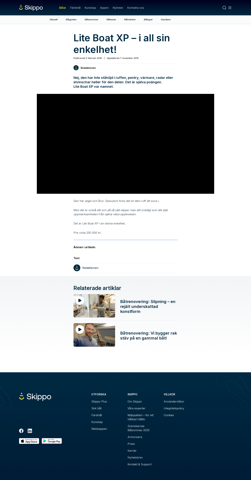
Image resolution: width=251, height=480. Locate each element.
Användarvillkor (174, 401)
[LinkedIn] (30, 431)
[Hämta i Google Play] (52, 441)
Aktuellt (54, 19)
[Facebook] (21, 431)
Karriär (132, 450)
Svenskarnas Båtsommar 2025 (139, 428)
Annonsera (135, 437)
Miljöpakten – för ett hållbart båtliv (140, 417)
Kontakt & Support (140, 464)
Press (131, 444)
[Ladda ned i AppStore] (29, 441)
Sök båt (96, 408)
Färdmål (75, 7)
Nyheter (118, 7)
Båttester (111, 19)
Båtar (62, 7)
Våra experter (136, 408)
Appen (104, 7)
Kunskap (90, 7)
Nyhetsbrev (135, 457)
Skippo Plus (99, 401)
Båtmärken (130, 19)
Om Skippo (135, 401)
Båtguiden (71, 19)
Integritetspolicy (174, 408)
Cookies (169, 415)
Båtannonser (91, 19)
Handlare (166, 19)
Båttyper (148, 19)
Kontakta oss (135, 7)
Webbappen (99, 428)
